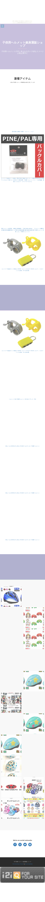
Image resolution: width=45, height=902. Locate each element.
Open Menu (2, 26)
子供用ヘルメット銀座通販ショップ (22, 44)
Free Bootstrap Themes (18, 864)
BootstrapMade (29, 864)
